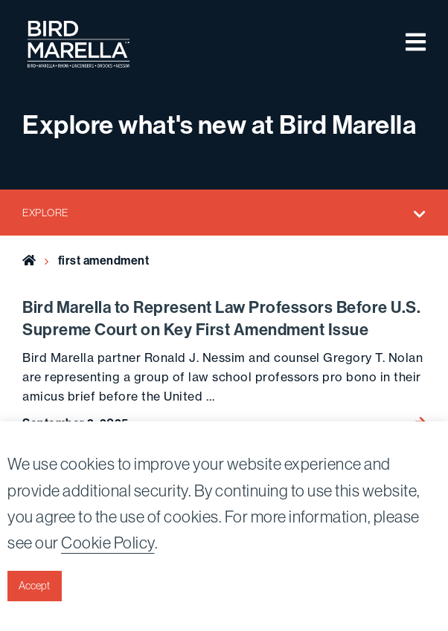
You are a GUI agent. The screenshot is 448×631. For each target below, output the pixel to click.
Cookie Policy (108, 542)
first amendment (104, 260)
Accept (34, 585)
